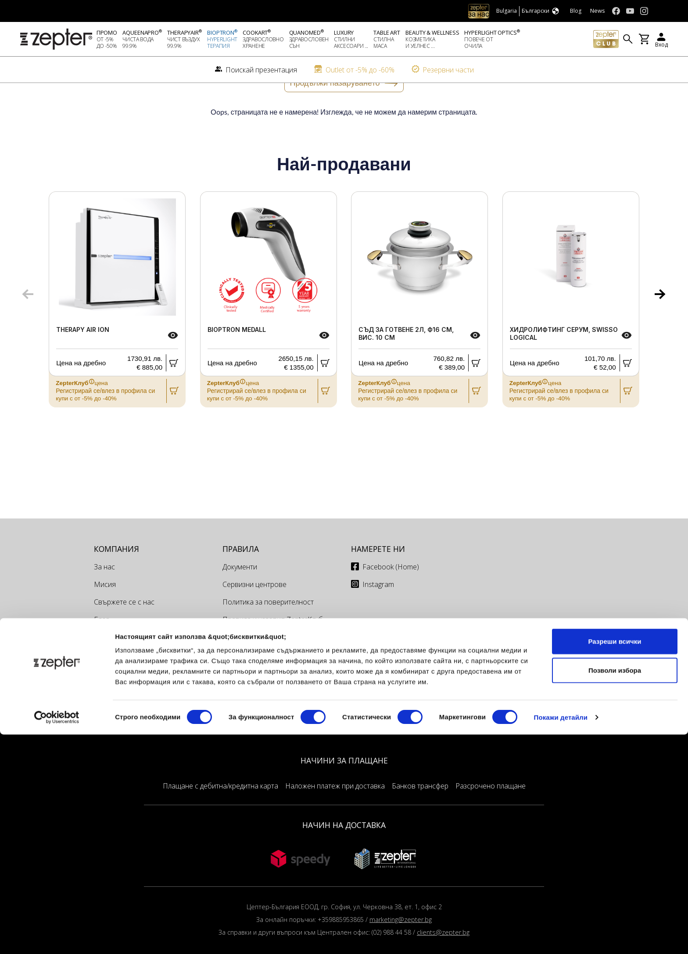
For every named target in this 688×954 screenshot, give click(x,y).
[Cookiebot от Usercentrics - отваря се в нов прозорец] (56, 936)
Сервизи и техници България (269, 711)
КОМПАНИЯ (116, 577)
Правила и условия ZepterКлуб (272, 648)
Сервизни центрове (254, 613)
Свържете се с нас (124, 631)
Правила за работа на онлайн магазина (271, 671)
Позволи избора (614, 889)
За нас (104, 596)
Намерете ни (378, 577)
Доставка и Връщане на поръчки (276, 729)
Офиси (233, 694)
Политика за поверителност (268, 631)
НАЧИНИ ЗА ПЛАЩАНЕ (344, 789)
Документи (239, 596)
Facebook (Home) (390, 596)
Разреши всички (614, 860)
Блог (101, 648)
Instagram (378, 613)
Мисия (105, 613)
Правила (240, 577)
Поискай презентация (129, 666)
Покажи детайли (561, 936)
